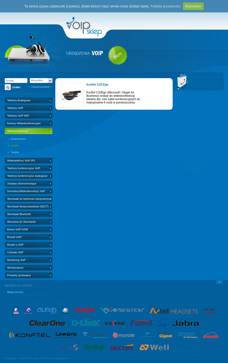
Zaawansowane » (41, 86)
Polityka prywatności (165, 6)
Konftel (15, 145)
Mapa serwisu (15, 292)
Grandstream (18, 138)
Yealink (15, 152)
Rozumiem (193, 6)
